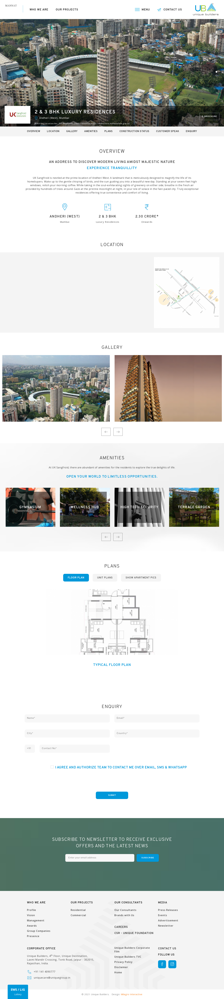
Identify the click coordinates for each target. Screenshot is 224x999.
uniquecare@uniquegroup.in (52, 977)
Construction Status (134, 131)
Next (118, 432)
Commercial (78, 915)
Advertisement (168, 920)
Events (162, 915)
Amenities (91, 131)
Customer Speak (167, 131)
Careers (121, 927)
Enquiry (191, 131)
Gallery (71, 131)
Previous (106, 432)
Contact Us (172, 10)
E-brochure (209, 116)
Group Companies (38, 931)
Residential (78, 910)
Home (118, 972)
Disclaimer (121, 967)
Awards (32, 925)
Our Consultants (125, 910)
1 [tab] (216, 72)
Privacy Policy (123, 962)
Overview (33, 131)
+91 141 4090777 (44, 971)
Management (35, 920)
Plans (108, 131)
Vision (31, 915)
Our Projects (67, 10)
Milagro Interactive (131, 994)
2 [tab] (216, 75)
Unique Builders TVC (127, 956)
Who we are (39, 10)
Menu (146, 10)
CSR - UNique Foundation (133, 933)
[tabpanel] (112, 73)
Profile (31, 910)
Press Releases (168, 910)
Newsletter (165, 925)
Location (53, 131)
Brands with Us (124, 915)
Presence (33, 936)
